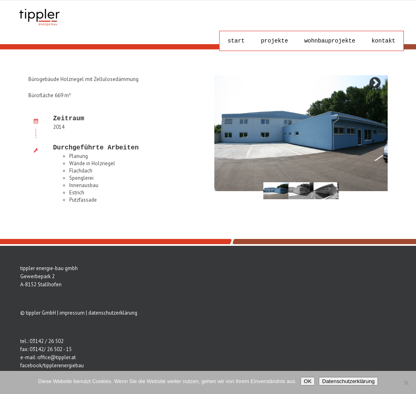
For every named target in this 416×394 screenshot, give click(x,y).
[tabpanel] (275, 190)
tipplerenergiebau (64, 365)
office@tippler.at (56, 357)
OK (307, 381)
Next (375, 83)
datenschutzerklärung (112, 312)
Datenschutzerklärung (348, 381)
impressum (72, 312)
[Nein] (406, 383)
